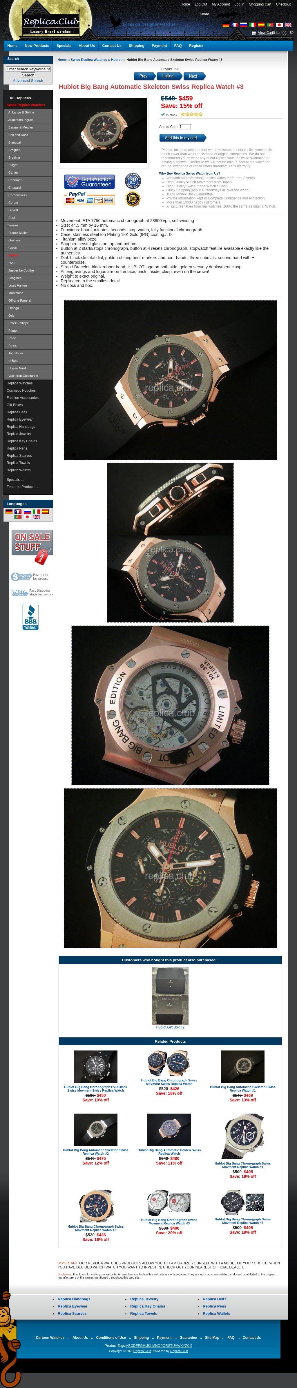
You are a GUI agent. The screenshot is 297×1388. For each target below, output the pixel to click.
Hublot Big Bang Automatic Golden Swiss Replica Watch (169, 1151)
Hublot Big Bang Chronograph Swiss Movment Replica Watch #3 (169, 1221)
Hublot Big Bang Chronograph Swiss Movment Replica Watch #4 (243, 1221)
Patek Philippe (18, 323)
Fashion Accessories (23, 398)
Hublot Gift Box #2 (170, 1027)
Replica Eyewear (20, 419)
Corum (12, 202)
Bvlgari (12, 165)
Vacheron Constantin (22, 375)
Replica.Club (142, 1351)
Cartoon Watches (50, 1338)
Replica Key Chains (22, 441)
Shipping (136, 46)
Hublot (116, 59)
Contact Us (111, 46)
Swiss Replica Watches (89, 59)
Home (185, 4)
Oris (10, 315)
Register (196, 46)
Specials (64, 46)
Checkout (283, 4)
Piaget (12, 330)
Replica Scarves (19, 456)
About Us (87, 46)
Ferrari (12, 225)
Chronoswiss (17, 195)
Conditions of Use (111, 1338)
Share (204, 14)
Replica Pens (17, 448)
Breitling (13, 157)
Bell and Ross (17, 135)
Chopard (14, 187)
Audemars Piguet (20, 120)
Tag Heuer (15, 353)
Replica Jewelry (19, 434)
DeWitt (12, 210)
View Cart (265, 33)
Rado (11, 338)
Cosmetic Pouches (21, 390)
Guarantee (188, 1338)
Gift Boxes (15, 405)
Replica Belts (17, 412)
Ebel (11, 217)
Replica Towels (18, 463)
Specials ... (15, 480)
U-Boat (12, 360)
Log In (239, 4)
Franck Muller (17, 232)
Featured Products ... (23, 487)
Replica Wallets (18, 470)
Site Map (212, 1338)
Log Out (201, 4)
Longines (14, 278)
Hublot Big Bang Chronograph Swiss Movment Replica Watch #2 (96, 1228)
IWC (11, 263)
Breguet (13, 150)
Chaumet (14, 180)
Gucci (12, 248)
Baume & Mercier (20, 127)
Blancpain (14, 142)
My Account (221, 4)
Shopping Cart (260, 4)
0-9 (189, 1346)
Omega (13, 308)
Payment (159, 46)
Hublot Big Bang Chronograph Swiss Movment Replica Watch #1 (243, 1165)
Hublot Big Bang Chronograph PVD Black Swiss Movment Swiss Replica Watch (95, 1088)
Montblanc (15, 293)
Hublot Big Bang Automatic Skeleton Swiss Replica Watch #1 (243, 1088)
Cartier (12, 172)
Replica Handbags (21, 427)
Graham (13, 240)
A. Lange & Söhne (20, 112)
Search (13, 59)
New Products (37, 46)
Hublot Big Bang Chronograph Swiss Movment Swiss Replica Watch (169, 1082)
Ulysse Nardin (17, 368)
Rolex (12, 345)
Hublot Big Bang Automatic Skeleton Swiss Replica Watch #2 (95, 1151)
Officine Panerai (19, 300)
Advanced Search (28, 80)
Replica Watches (20, 383)
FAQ (178, 46)
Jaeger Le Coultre (20, 270)
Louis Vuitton (17, 285)
